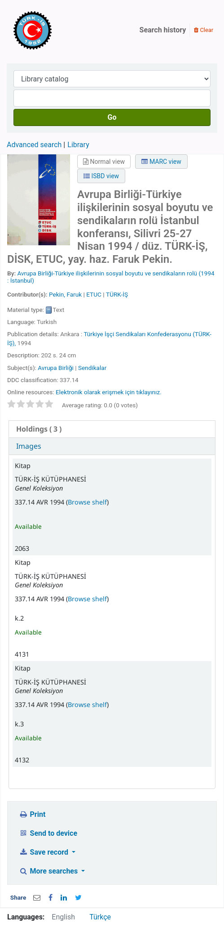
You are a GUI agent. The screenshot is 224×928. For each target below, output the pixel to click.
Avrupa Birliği (56, 367)
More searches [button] (49, 871)
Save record (44, 852)
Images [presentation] (28, 446)
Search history (163, 30)
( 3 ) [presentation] (38, 429)
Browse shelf (87, 502)
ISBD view (101, 176)
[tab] (112, 429)
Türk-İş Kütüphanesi (58, 30)
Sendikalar (92, 367)
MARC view (161, 161)
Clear (203, 30)
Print (32, 814)
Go (112, 117)
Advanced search (34, 144)
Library (78, 144)
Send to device (48, 833)
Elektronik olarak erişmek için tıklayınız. (109, 392)
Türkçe (100, 917)
